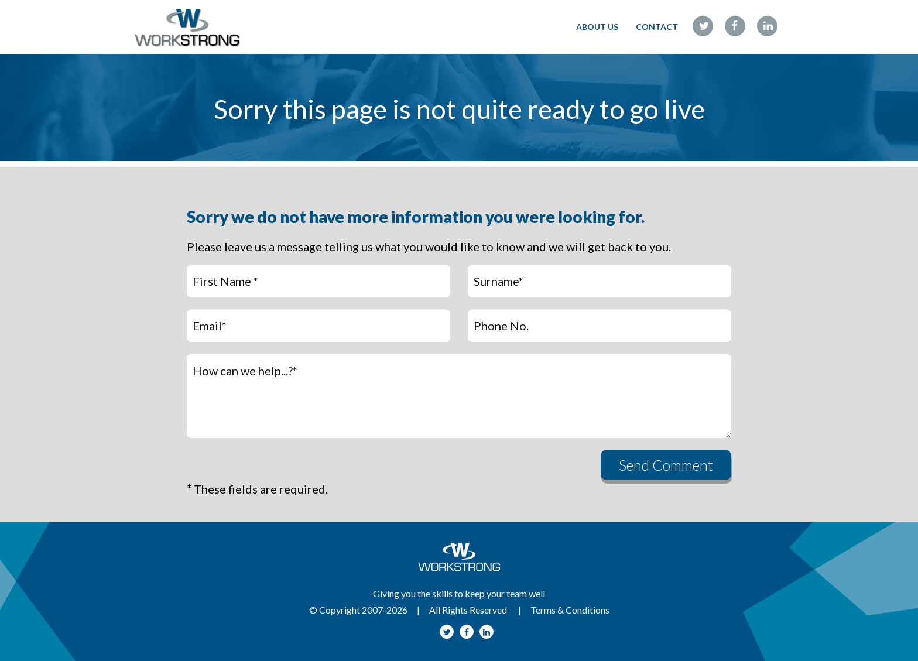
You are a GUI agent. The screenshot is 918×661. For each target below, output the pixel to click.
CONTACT (657, 27)
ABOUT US (597, 27)
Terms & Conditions (569, 609)
